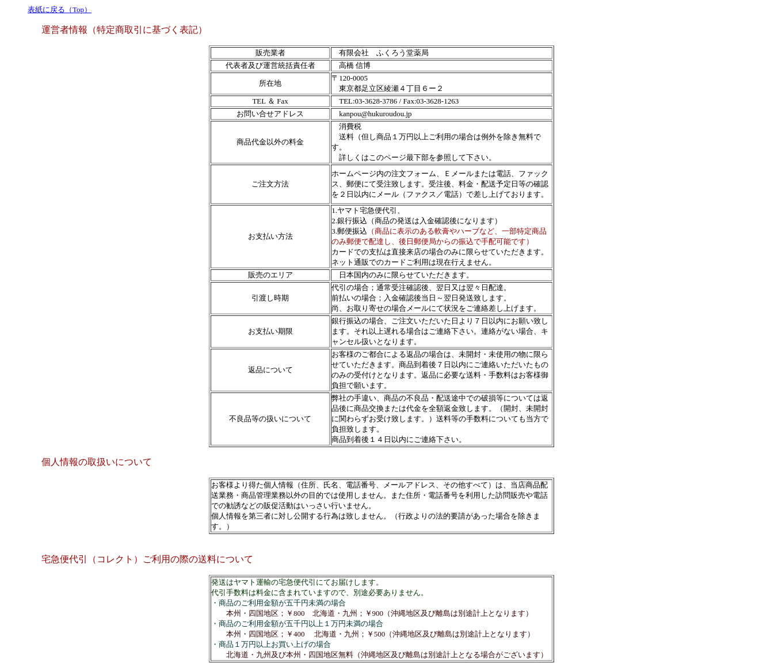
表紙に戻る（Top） (59, 9)
